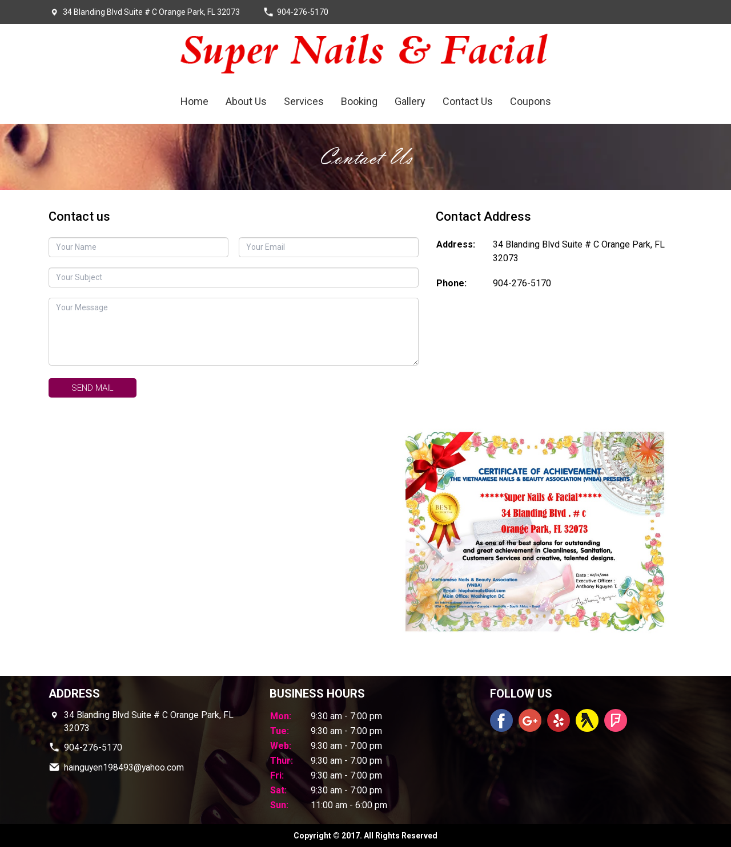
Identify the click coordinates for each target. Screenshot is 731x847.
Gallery (410, 101)
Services (304, 101)
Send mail (92, 388)
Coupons (530, 101)
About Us (246, 101)
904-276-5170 (522, 283)
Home (194, 101)
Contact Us (468, 101)
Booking (359, 101)
